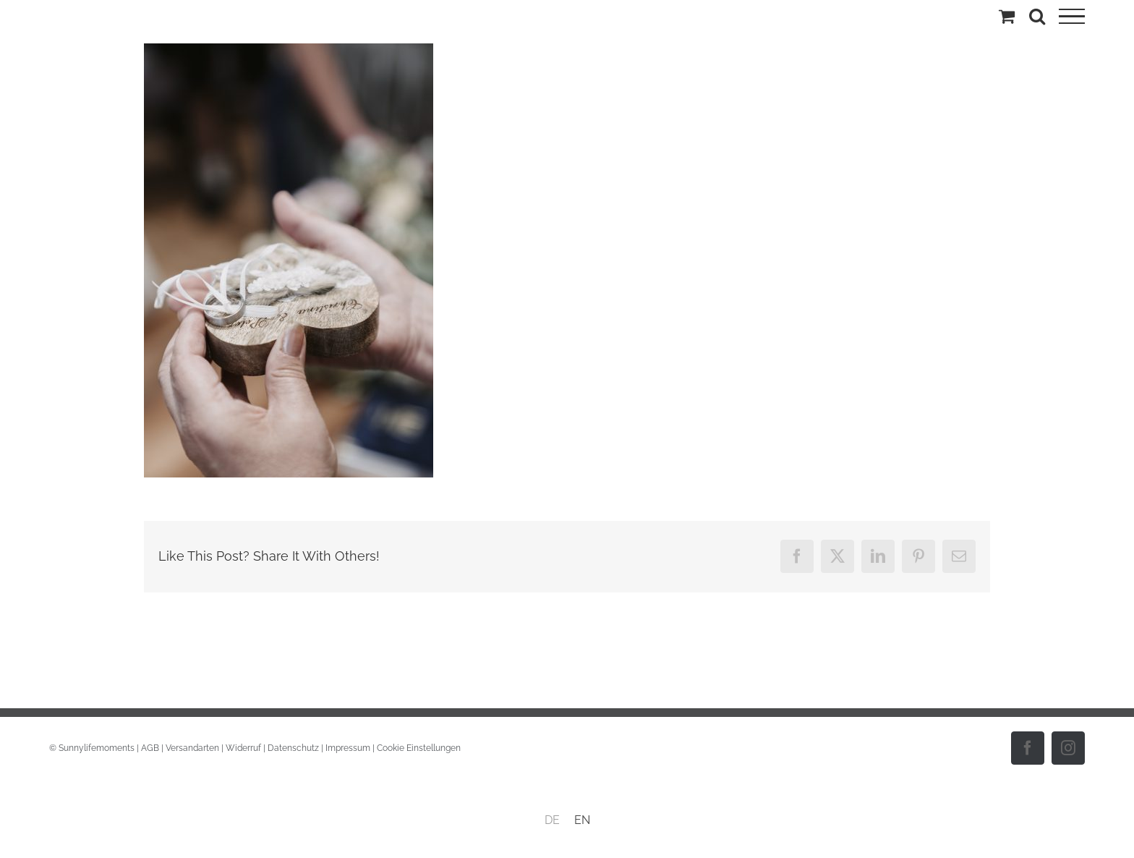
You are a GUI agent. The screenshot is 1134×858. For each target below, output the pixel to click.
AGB (150, 748)
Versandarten (192, 748)
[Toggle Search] (1037, 16)
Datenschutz (293, 748)
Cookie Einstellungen (419, 748)
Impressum (347, 748)
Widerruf (243, 748)
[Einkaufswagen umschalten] (1007, 16)
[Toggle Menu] (1072, 17)
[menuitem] (552, 820)
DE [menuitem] (552, 820)
